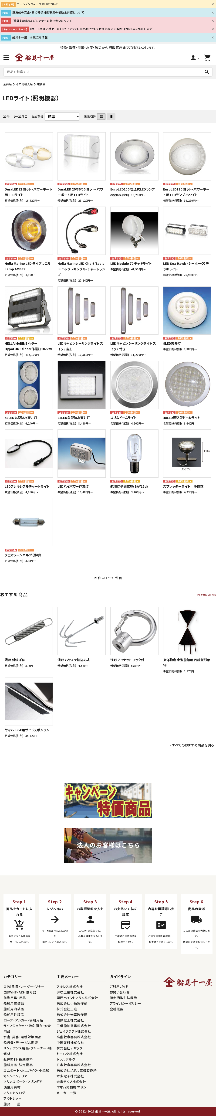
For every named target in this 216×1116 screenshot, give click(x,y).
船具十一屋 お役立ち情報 (29, 37)
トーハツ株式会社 (70, 1053)
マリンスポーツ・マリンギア (22, 1081)
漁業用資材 (12, 1087)
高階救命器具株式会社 (74, 1036)
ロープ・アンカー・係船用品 (23, 1020)
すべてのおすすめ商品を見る (193, 745)
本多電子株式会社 (70, 1076)
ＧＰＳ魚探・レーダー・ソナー (24, 986)
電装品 (41, 84)
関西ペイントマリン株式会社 (77, 997)
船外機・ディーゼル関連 (20, 1042)
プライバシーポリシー (125, 1003)
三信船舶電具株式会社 (74, 1025)
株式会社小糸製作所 (72, 1003)
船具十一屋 (12, 1104)
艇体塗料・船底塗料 (18, 1059)
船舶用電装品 (13, 1003)
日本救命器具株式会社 (74, 1064)
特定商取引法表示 (123, 997)
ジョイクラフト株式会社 (74, 1031)
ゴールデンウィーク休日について (37, 4)
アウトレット (12, 1098)
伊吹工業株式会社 (70, 992)
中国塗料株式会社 (70, 1042)
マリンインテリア (15, 1076)
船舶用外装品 (13, 1014)
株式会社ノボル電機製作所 (77, 1070)
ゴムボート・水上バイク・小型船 (26, 1070)
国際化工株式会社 (70, 1020)
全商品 (7, 84)
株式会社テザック (70, 1048)
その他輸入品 (24, 84)
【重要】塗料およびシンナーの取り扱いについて (42, 21)
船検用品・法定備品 (18, 1064)
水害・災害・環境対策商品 (22, 1036)
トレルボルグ (66, 1059)
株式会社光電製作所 (72, 1014)
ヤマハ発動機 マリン (71, 1087)
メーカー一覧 (66, 1092)
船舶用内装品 (13, 1009)
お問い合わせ (120, 992)
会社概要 (117, 1009)
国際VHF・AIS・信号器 (19, 992)
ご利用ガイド (119, 986)
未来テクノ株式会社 (71, 1081)
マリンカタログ (14, 1092)
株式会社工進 (67, 1009)
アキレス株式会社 (70, 986)
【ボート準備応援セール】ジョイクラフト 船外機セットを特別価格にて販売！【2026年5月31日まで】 (92, 29)
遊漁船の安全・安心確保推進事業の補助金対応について (48, 12)
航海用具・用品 (14, 997)
